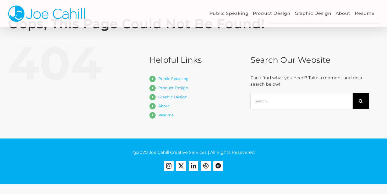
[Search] (361, 101)
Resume (166, 115)
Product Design (173, 87)
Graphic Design (172, 97)
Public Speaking (173, 78)
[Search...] (301, 101)
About (164, 105)
